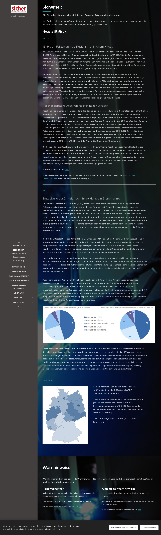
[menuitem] (19, 245)
